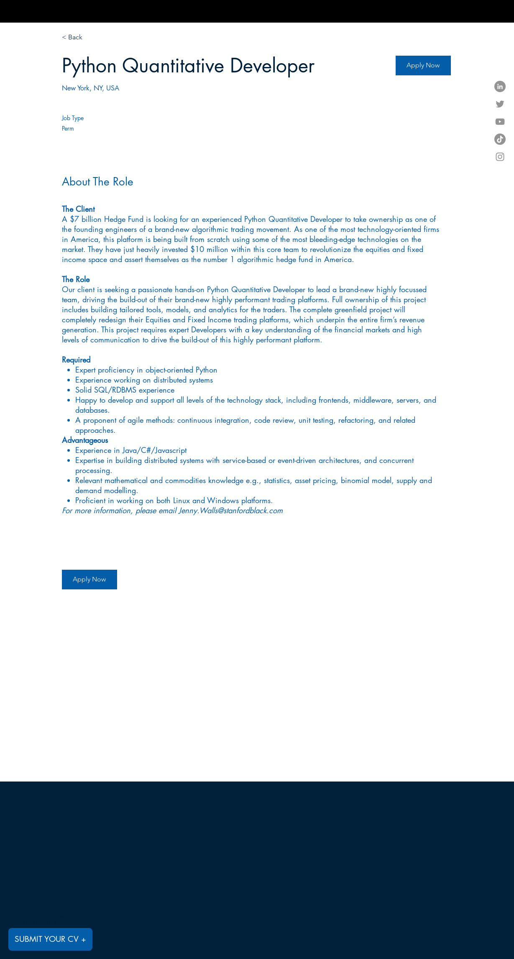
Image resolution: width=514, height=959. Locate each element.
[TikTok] (500, 139)
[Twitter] (500, 104)
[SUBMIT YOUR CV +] (50, 939)
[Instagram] (500, 156)
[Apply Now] (423, 65)
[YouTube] (500, 121)
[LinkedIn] (500, 86)
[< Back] (91, 37)
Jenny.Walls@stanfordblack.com (231, 510)
